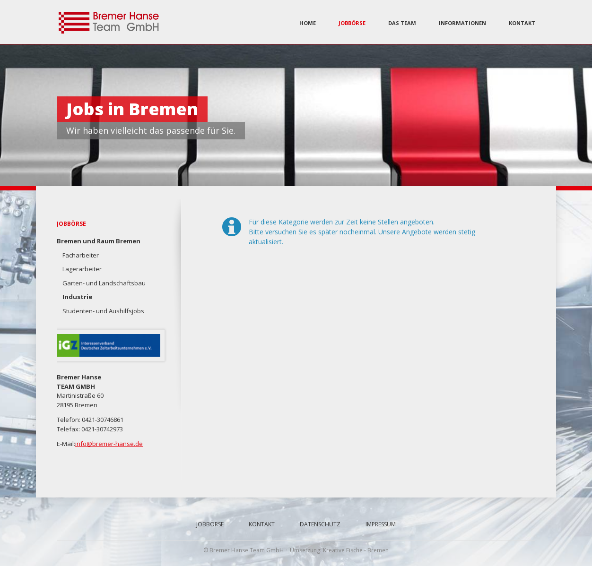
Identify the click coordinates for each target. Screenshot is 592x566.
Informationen (462, 22)
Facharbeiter (80, 255)
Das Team (402, 22)
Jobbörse (352, 22)
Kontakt (522, 22)
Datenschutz (320, 524)
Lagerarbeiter (82, 269)
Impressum (381, 524)
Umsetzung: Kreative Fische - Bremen (339, 550)
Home (307, 22)
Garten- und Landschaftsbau (104, 283)
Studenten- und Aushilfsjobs (103, 311)
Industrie (77, 296)
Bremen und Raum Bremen (98, 241)
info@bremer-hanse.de (109, 443)
